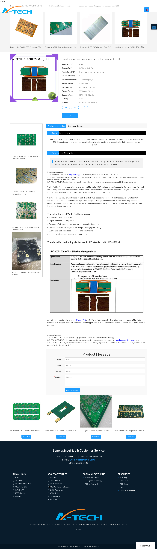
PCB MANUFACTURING (68, 10)
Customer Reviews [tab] (75, 126)
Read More (26, 437)
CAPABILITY (104, 10)
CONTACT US (134, 10)
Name (58, 359)
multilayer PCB (79, 320)
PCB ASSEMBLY (88, 10)
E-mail (58, 371)
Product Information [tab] (56, 126)
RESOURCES (119, 10)
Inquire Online (70, 116)
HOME (39, 10)
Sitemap (78, 529)
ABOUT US (50, 10)
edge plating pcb (76, 174)
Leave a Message (72, 390)
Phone (58, 365)
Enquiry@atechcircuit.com (82, 459)
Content (57, 377)
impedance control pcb (124, 340)
